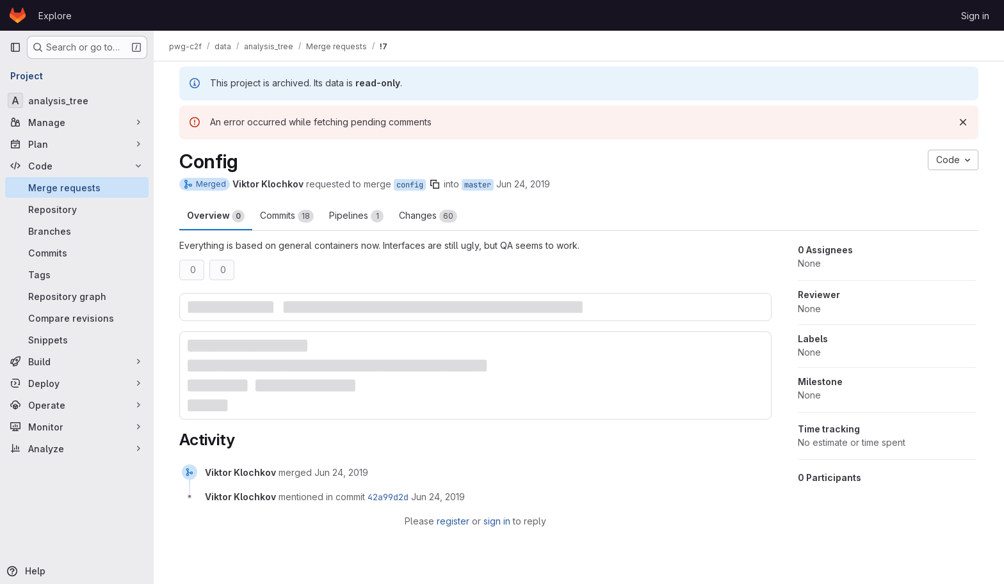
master (477, 185)
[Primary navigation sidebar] (15, 47)
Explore (55, 15)
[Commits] (77, 252)
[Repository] (77, 209)
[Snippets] (77, 339)
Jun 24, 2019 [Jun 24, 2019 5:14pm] (523, 183)
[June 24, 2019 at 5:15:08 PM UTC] (341, 472)
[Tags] (77, 274)
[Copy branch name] (434, 184)
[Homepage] (17, 15)
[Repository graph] (77, 296)
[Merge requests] (77, 187)
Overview (216, 216)
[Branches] (77, 231)
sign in (496, 521)
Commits (287, 216)
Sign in (975, 15)
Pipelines (356, 216)
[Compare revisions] (77, 318)
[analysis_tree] (77, 100)
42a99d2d (388, 497)
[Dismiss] (963, 122)
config (409, 185)
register (453, 521)
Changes (428, 216)
